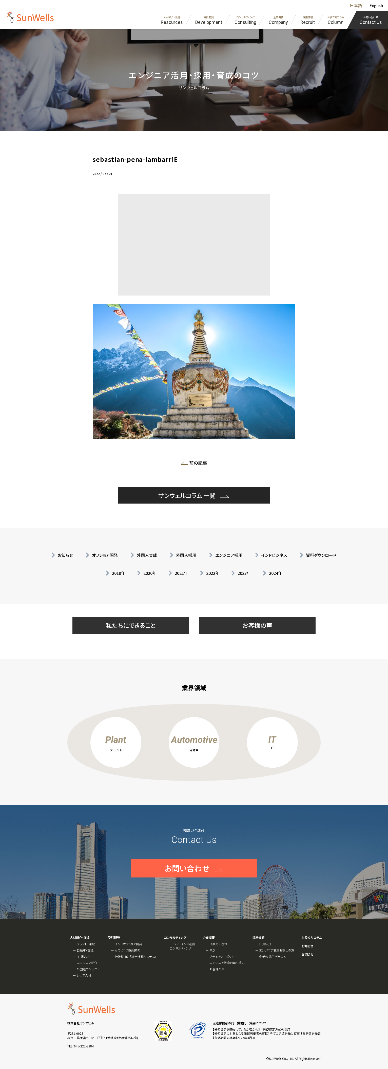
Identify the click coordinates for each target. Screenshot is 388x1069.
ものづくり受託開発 (127, 950)
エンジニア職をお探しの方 (276, 950)
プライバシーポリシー (223, 956)
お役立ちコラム (312, 938)
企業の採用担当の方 (272, 956)
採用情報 (258, 938)
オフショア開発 (105, 555)
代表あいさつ (218, 944)
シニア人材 (84, 975)
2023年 (244, 573)
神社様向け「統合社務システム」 (135, 956)
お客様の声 (257, 625)
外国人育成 (147, 555)
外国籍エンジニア (88, 969)
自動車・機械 (85, 950)
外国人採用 (186, 555)
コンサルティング (175, 938)
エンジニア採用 (228, 555)
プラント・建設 (86, 944)
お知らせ (65, 555)
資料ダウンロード (321, 555)
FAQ (212, 950)
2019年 (118, 573)
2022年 (212, 573)
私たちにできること (131, 625)
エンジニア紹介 (87, 962)
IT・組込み (83, 956)
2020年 (150, 573)
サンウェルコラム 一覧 (187, 515)
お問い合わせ (187, 887)
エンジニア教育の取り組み (227, 962)
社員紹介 (265, 944)
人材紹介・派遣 (80, 938)
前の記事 (196, 463)
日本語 (356, 5)
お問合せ (308, 954)
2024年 (275, 573)
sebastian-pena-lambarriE (135, 159)
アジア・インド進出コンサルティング (182, 946)
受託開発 (114, 938)
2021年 (181, 573)
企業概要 (209, 938)
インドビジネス (274, 555)
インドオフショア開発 (128, 944)
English (376, 5)
